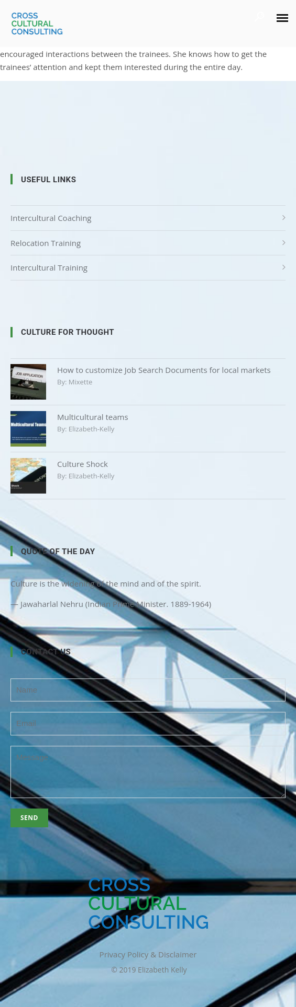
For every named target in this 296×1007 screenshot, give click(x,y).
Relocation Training (45, 243)
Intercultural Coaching (50, 218)
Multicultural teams (92, 417)
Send (29, 817)
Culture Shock (82, 464)
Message (148, 772)
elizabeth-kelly (91, 429)
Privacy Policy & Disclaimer (148, 954)
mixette (81, 382)
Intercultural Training (48, 267)
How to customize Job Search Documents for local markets (164, 370)
